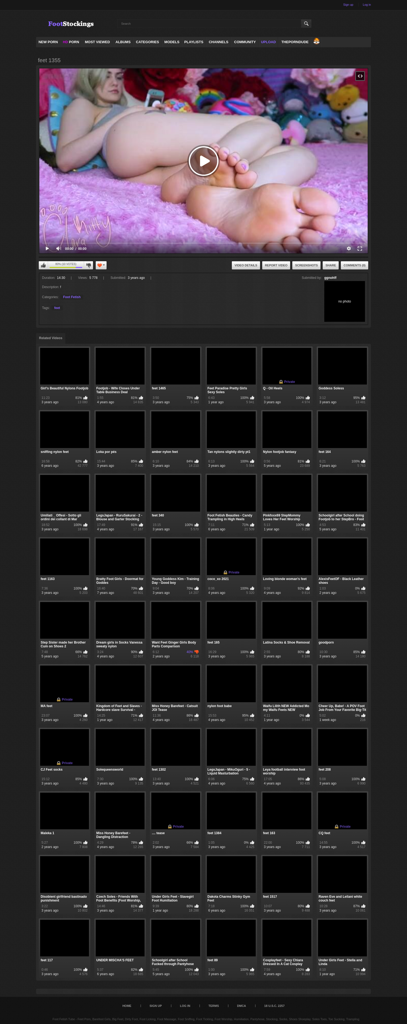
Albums (123, 42)
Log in (367, 4)
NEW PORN (48, 42)
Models (172, 42)
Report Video (276, 265)
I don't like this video (88, 265)
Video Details (246, 265)
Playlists (193, 42)
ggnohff (330, 278)
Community (245, 42)
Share (330, 265)
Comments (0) (355, 265)
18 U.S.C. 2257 (274, 1005)
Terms (214, 1005)
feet (57, 308)
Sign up (348, 4)
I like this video (43, 265)
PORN (71, 42)
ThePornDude (295, 42)
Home (126, 1005)
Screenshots (306, 265)
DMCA (241, 1005)
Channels (218, 42)
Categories (147, 42)
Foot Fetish (72, 297)
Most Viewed (97, 42)
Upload (268, 42)
